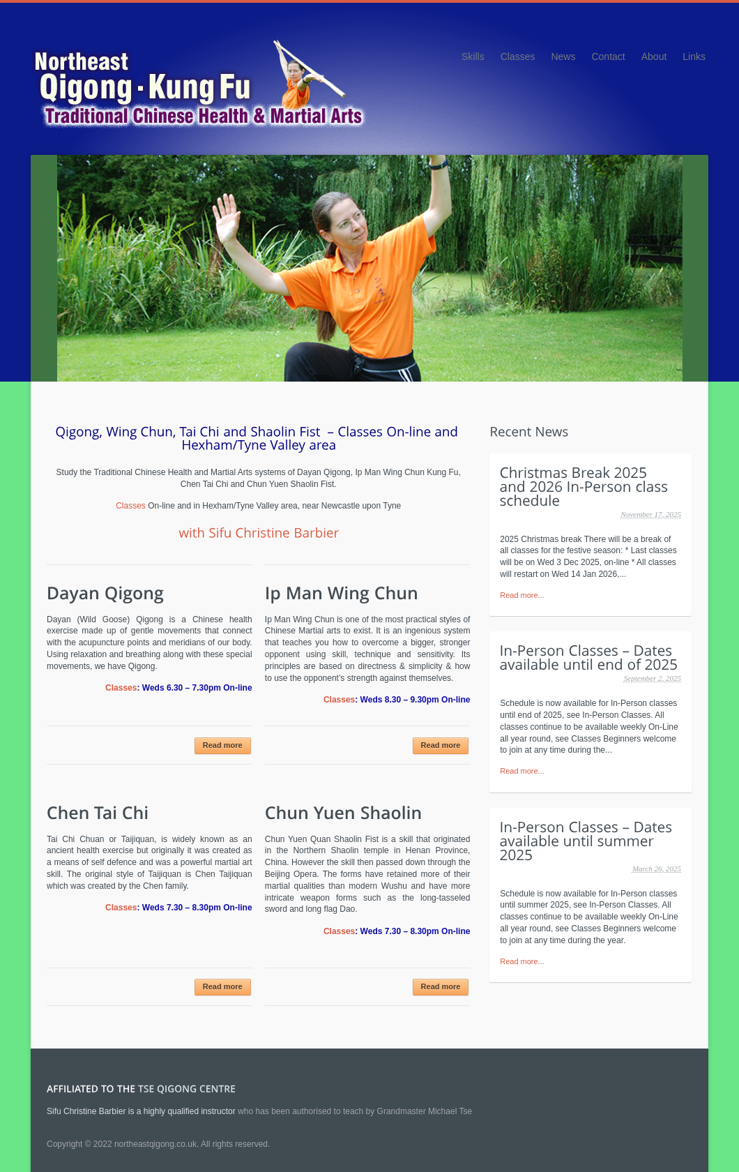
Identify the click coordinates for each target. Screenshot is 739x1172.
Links (694, 56)
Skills (473, 56)
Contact (608, 56)
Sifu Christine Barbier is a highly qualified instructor (141, 1111)
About (654, 56)
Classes (518, 56)
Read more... (522, 595)
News (563, 56)
